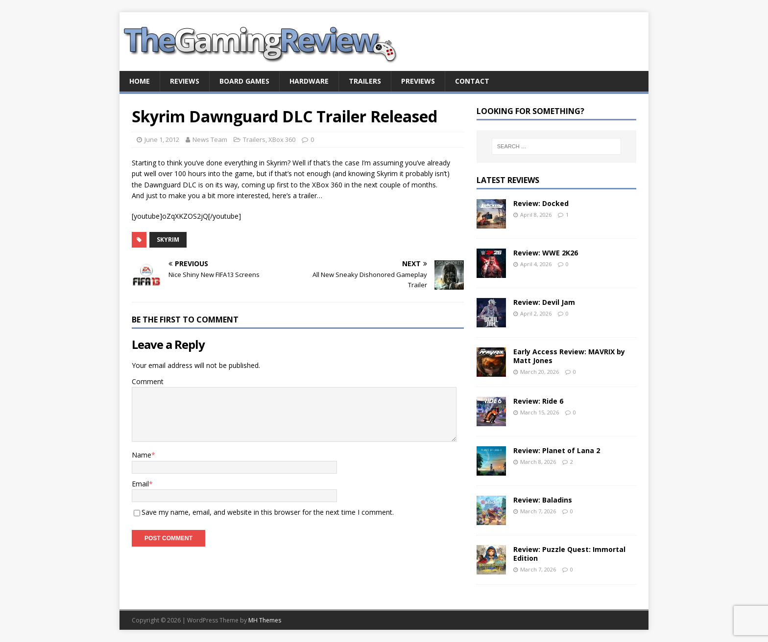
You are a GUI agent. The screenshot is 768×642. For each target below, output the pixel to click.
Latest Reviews (508, 180)
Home (139, 81)
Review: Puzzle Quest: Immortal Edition (569, 554)
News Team (209, 139)
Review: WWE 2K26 (545, 252)
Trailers (365, 81)
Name (141, 454)
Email (140, 483)
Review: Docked (541, 203)
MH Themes (264, 620)
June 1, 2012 (161, 139)
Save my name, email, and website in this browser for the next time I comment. (268, 512)
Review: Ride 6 (538, 401)
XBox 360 (281, 139)
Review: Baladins (542, 499)
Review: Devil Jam (544, 302)
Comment (148, 381)
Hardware (309, 81)
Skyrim (168, 239)
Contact (472, 81)
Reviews (184, 81)
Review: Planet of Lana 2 (556, 450)
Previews (418, 81)
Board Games (244, 81)
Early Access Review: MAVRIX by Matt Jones (569, 356)
